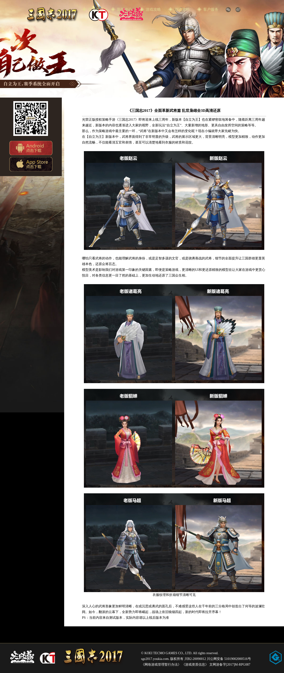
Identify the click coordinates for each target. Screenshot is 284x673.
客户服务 (210, 9)
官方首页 (95, 9)
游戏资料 (182, 9)
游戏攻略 (153, 9)
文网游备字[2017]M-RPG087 (229, 664)
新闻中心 (124, 9)
